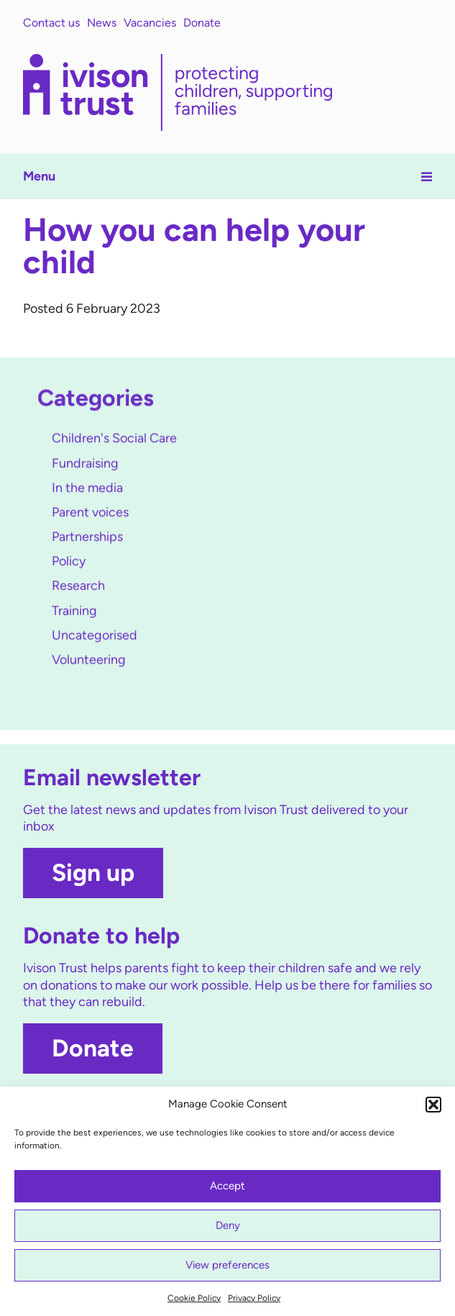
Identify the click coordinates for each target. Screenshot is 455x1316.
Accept (227, 1185)
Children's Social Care (114, 439)
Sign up (93, 872)
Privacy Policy (254, 1298)
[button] (433, 1104)
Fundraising (85, 464)
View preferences (227, 1264)
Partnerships (87, 538)
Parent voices (90, 513)
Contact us (51, 22)
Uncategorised (94, 636)
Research (78, 587)
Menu (228, 176)
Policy (69, 562)
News (101, 22)
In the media (87, 488)
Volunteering (89, 660)
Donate (202, 22)
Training (74, 611)
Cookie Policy (194, 1298)
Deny (228, 1225)
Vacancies (150, 22)
